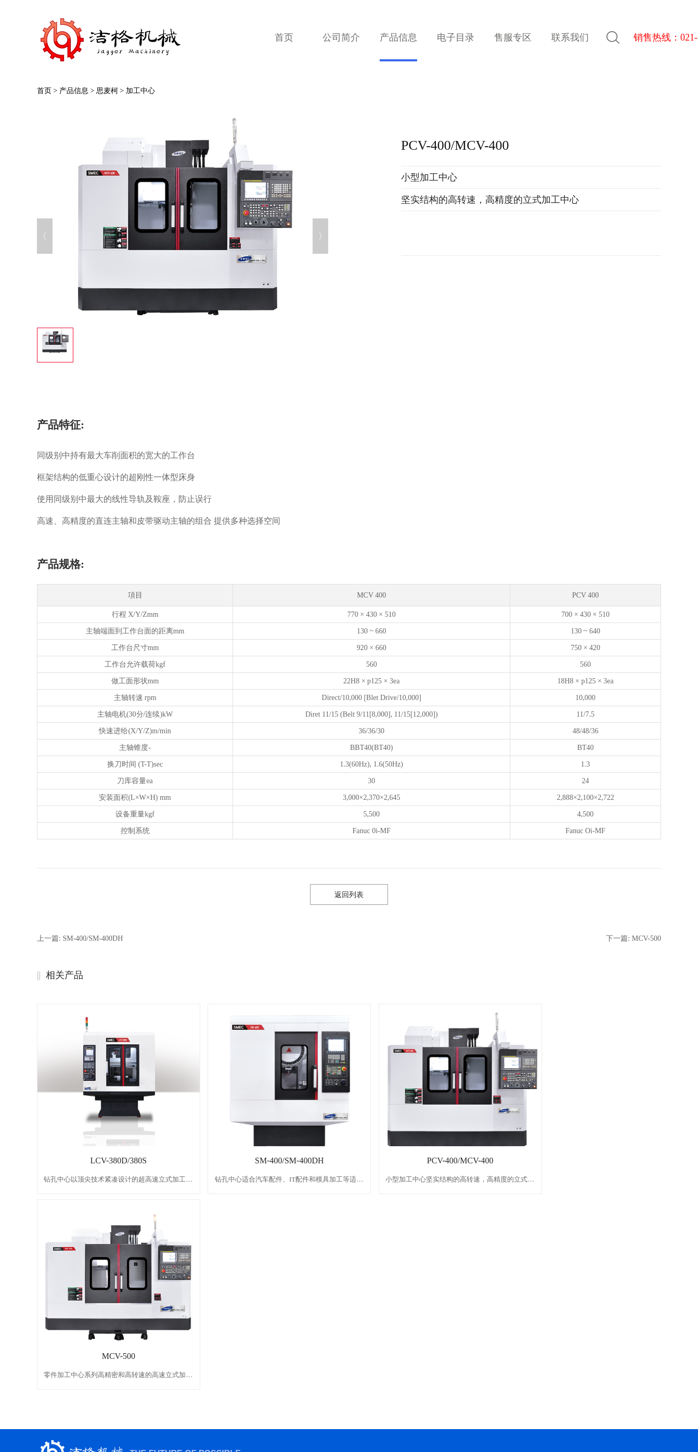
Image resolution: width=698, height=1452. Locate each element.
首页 (284, 37)
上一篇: (80, 938)
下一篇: (633, 938)
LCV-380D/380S (111, 1160)
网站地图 (398, 1421)
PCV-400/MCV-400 (423, 1160)
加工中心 (140, 91)
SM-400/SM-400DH (266, 1160)
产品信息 (73, 91)
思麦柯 (107, 91)
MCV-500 (579, 1160)
